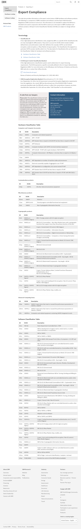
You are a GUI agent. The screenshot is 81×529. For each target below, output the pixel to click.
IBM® (4, 2)
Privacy (14, 526)
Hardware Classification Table (31, 54)
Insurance (44, 488)
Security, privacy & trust (10, 491)
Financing (6, 483)
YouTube (62, 502)
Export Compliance (8, 9)
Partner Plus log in (65, 482)
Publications (25, 478)
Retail (43, 496)
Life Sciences (45, 491)
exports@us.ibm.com (55, 114)
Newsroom (6, 488)
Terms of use (21, 526)
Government (44, 483)
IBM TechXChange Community (69, 492)
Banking (43, 475)
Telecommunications (47, 499)
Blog (23, 475)
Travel (43, 501)
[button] (70, 2)
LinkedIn (62, 495)
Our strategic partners (66, 472)
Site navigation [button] (78, 3)
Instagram (63, 500)
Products (20, 7)
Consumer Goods (46, 478)
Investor (5, 485)
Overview (6, 472)
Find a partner (64, 475)
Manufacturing (45, 493)
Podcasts (63, 512)
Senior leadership (8, 493)
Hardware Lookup (10, 14)
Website (24, 472)
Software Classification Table (31, 57)
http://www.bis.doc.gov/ (30, 72)
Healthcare (44, 485)
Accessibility (30, 526)
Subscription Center (66, 505)
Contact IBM (6, 526)
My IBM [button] (75, 2)
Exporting (29, 7)
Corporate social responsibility (12, 478)
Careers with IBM (8, 496)
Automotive (44, 472)
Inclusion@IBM (7, 480)
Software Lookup (10, 18)
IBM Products (7, 26)
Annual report (7, 475)
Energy (43, 480)
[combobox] (64, 2)
